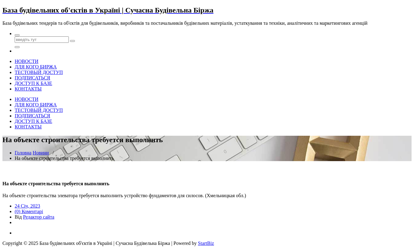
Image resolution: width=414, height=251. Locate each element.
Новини (41, 152)
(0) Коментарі (29, 211)
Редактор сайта (38, 217)
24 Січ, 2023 (27, 206)
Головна (23, 152)
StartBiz (206, 243)
